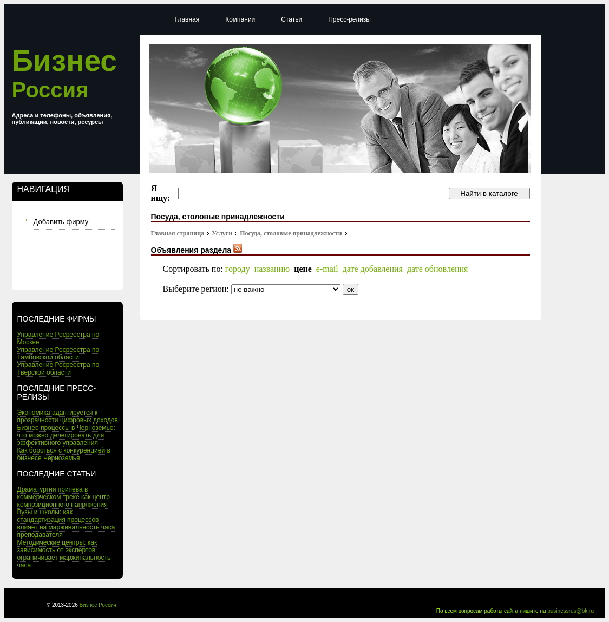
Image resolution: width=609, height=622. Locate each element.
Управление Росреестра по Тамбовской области (58, 353)
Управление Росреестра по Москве (58, 338)
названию (272, 268)
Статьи (291, 19)
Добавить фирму (61, 222)
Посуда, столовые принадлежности (291, 233)
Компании (240, 19)
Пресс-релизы (349, 19)
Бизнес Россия (98, 605)
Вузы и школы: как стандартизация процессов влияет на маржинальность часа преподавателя (66, 523)
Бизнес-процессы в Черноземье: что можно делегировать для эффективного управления (66, 435)
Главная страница (178, 233)
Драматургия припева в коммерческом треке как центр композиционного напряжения (63, 497)
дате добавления (373, 268)
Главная (187, 19)
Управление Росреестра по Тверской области (58, 368)
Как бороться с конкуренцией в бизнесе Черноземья (63, 454)
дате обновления (437, 268)
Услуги (222, 233)
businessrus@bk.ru (570, 611)
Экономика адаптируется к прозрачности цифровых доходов (67, 416)
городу (237, 268)
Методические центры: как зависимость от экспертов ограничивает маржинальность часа (64, 554)
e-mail (327, 268)
